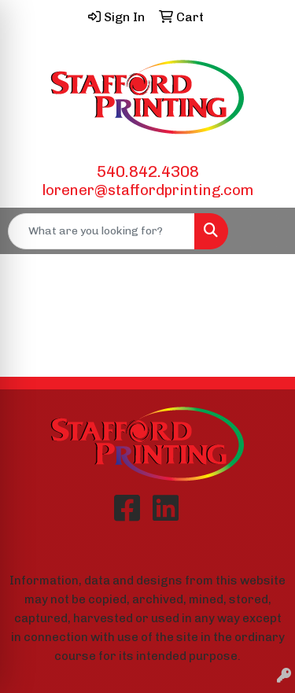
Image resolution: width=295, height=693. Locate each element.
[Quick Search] (101, 231)
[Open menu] (263, 231)
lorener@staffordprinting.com (147, 190)
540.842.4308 (148, 171)
